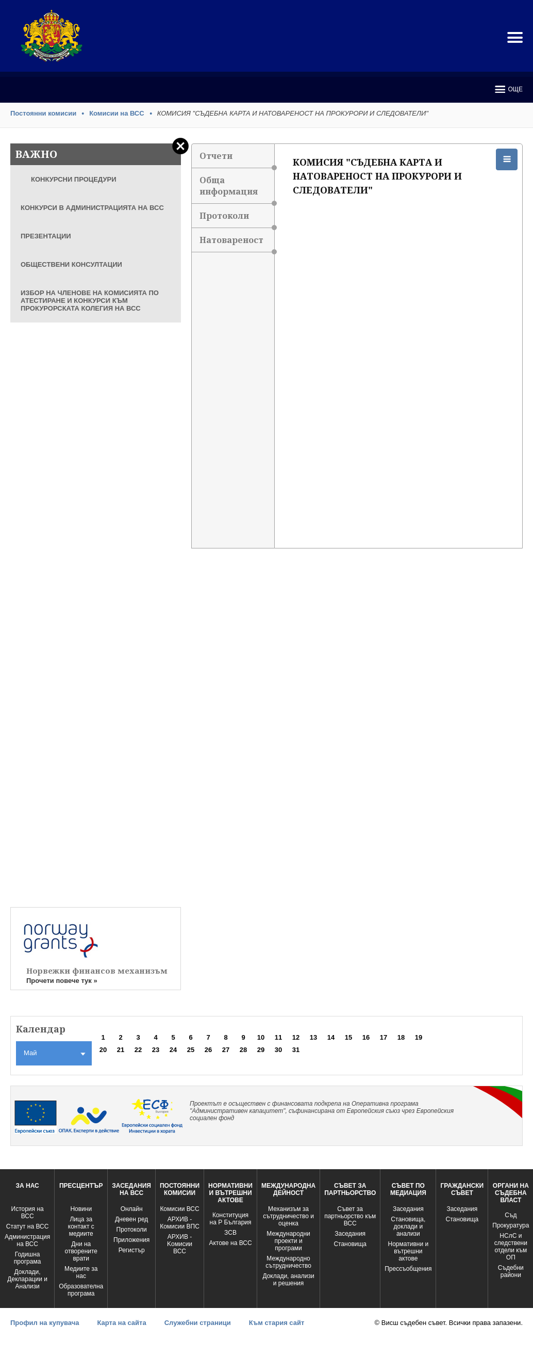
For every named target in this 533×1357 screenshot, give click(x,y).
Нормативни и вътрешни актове (408, 1251)
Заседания (350, 1233)
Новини (81, 1209)
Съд (511, 1215)
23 (155, 1050)
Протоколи (236, 219)
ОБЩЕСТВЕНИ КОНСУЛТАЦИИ (71, 264)
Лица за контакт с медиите (81, 1226)
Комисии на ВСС (116, 113)
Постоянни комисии (43, 113)
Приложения (131, 1239)
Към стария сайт (277, 1323)
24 (173, 1050)
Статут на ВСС (27, 1226)
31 (295, 1050)
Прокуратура (510, 1225)
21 (120, 1050)
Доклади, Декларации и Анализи (27, 1279)
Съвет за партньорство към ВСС (350, 1216)
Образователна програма (81, 1290)
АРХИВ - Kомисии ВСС (179, 1244)
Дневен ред (131, 1219)
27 (225, 1050)
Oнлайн (132, 1209)
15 (348, 1037)
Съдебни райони (511, 1271)
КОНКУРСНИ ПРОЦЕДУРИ (73, 179)
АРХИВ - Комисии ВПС (179, 1223)
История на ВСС (27, 1212)
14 (331, 1037)
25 (190, 1050)
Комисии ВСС (179, 1209)
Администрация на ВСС (27, 1240)
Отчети (236, 159)
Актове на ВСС (230, 1243)
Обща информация (236, 189)
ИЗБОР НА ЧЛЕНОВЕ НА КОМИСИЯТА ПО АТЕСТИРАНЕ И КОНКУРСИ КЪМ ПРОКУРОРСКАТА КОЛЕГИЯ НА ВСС (90, 300)
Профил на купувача (44, 1323)
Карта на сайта (121, 1323)
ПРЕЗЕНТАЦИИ (46, 236)
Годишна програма (27, 1258)
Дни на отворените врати (80, 1251)
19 (418, 1037)
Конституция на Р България (231, 1218)
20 (103, 1050)
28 (243, 1050)
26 (208, 1050)
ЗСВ (230, 1232)
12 (295, 1037)
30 (278, 1050)
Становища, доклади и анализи (408, 1226)
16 (366, 1037)
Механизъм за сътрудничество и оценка (288, 1216)
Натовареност (236, 243)
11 (278, 1037)
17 (383, 1037)
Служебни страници (197, 1323)
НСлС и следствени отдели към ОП (510, 1246)
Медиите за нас (81, 1272)
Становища (350, 1244)
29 (260, 1050)
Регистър (132, 1250)
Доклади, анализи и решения (288, 1279)
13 (313, 1037)
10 (260, 1037)
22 (138, 1050)
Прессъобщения (408, 1268)
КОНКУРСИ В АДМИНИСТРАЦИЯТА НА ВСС (92, 208)
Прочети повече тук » (61, 980)
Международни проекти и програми (288, 1241)
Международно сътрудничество (288, 1262)
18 (401, 1037)
